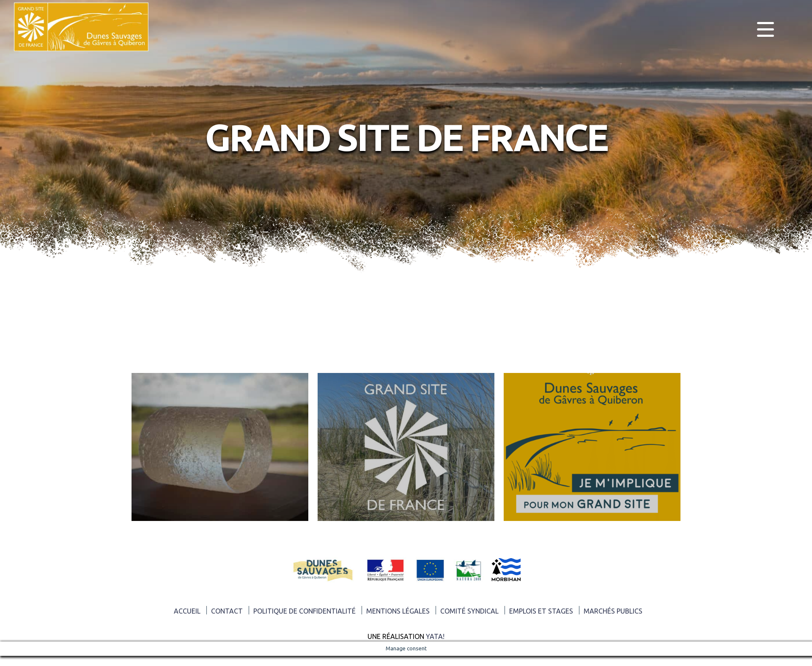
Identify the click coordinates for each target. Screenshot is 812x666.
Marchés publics (613, 611)
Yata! (435, 636)
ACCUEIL (187, 611)
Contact (227, 611)
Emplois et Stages (541, 611)
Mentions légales (398, 611)
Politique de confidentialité (304, 611)
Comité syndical (469, 611)
